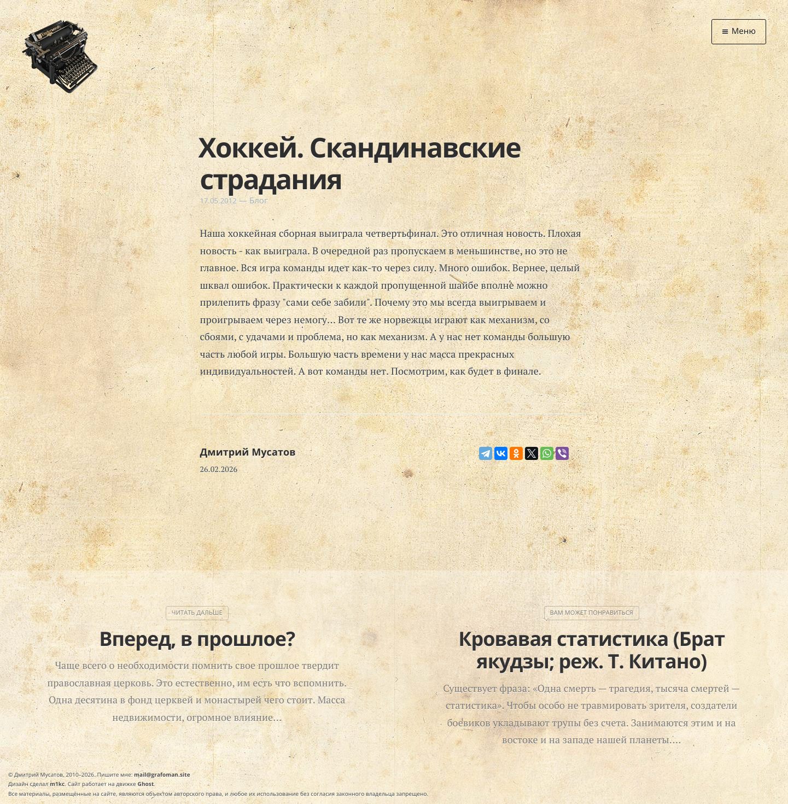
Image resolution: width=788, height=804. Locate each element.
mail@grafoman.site (162, 774)
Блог (258, 200)
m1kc (57, 784)
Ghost (146, 784)
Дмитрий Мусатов (248, 452)
